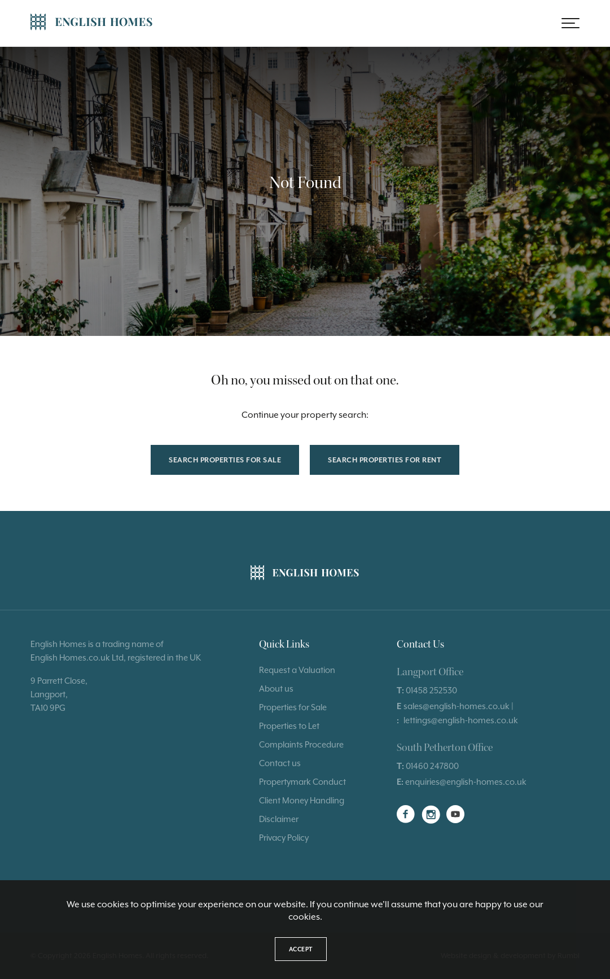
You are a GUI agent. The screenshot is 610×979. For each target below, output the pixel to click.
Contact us (280, 763)
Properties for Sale (293, 707)
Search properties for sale (225, 460)
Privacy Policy (284, 837)
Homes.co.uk (84, 657)
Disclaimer (279, 819)
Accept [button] (301, 949)
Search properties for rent (384, 460)
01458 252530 (431, 690)
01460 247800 (432, 766)
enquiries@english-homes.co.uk (465, 781)
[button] (570, 23)
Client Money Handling (301, 800)
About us (276, 688)
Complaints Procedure (301, 744)
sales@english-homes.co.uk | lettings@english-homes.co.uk (460, 712)
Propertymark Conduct (302, 781)
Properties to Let (289, 726)
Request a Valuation (297, 670)
